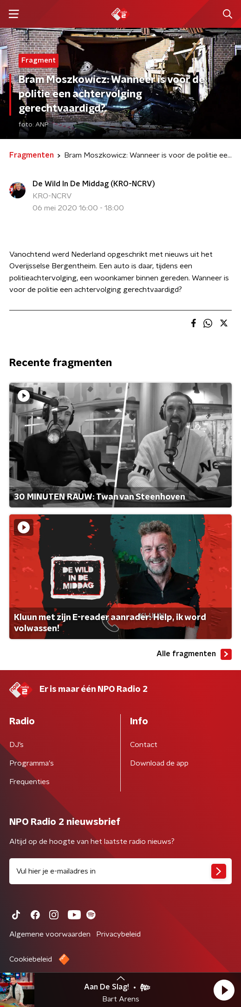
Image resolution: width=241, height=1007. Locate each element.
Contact (143, 744)
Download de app (159, 763)
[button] (224, 990)
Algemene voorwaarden (50, 934)
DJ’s (16, 744)
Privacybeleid (118, 934)
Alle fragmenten (194, 654)
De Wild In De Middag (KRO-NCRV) (94, 184)
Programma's (31, 763)
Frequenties (29, 781)
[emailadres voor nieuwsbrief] (120, 871)
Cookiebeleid (30, 959)
